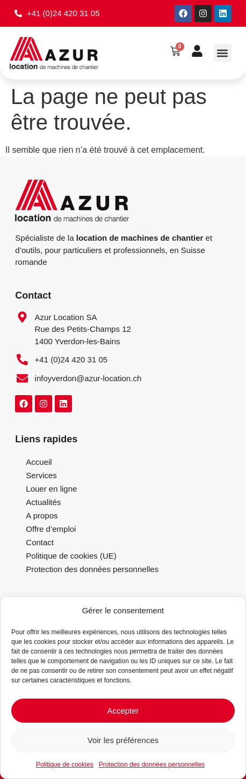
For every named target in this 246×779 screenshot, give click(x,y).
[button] (222, 53)
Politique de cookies (64, 764)
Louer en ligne (51, 488)
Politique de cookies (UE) (71, 555)
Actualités (43, 502)
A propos (41, 515)
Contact (40, 542)
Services (41, 475)
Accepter (123, 710)
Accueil (39, 461)
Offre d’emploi (51, 528)
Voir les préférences (123, 740)
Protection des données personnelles (152, 764)
